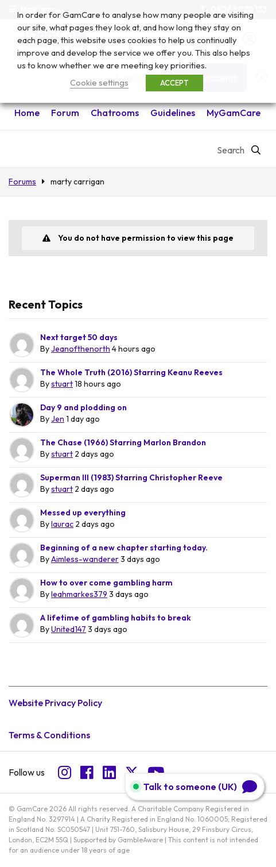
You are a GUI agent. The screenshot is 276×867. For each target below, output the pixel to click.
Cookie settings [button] (99, 82)
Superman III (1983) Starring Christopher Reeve (131, 477)
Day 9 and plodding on (83, 407)
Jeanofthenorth (80, 349)
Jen (57, 419)
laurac (62, 524)
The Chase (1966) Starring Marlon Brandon (123, 442)
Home (27, 112)
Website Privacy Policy (55, 702)
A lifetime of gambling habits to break (115, 617)
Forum (65, 112)
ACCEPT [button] (174, 82)
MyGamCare (234, 112)
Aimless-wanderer (85, 559)
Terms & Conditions (49, 735)
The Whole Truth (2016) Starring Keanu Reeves (131, 372)
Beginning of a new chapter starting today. (124, 547)
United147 (68, 629)
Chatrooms (115, 112)
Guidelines (172, 112)
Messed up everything (83, 512)
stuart (62, 384)
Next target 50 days (79, 337)
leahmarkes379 (79, 594)
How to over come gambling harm (106, 582)
